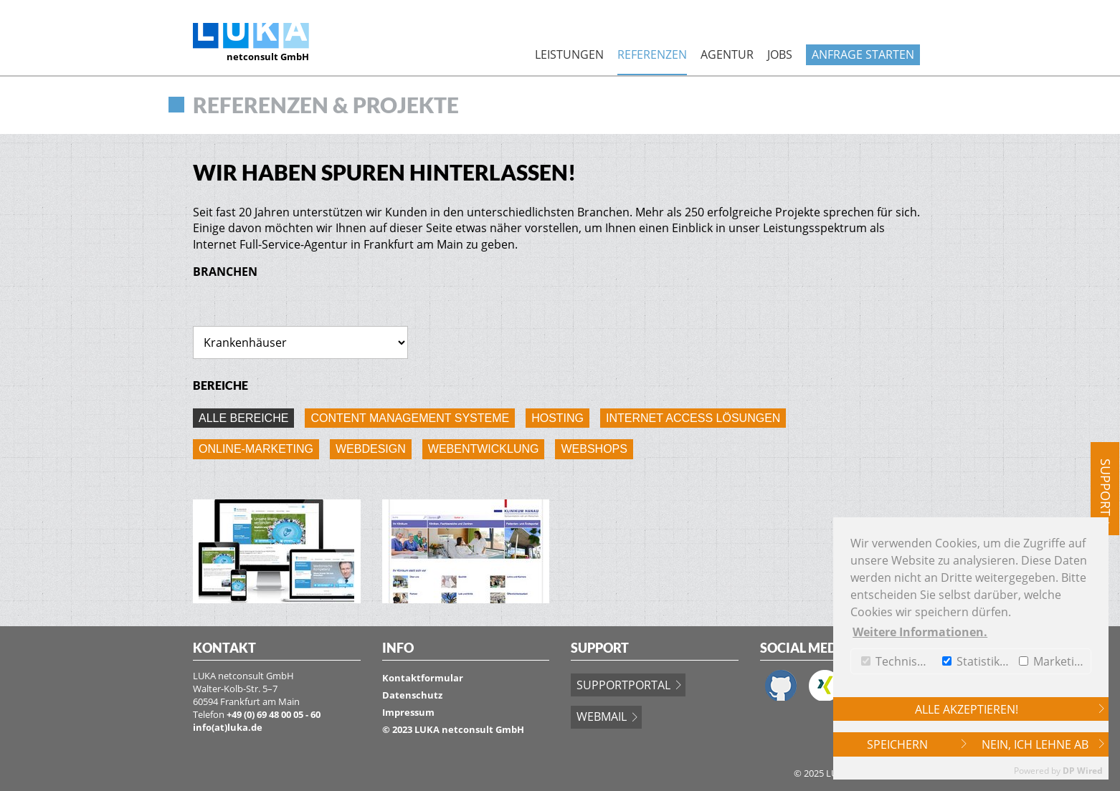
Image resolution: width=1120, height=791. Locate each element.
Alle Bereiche (243, 418)
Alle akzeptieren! (966, 709)
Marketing (1053, 661)
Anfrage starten (863, 54)
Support (1105, 487)
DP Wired (1083, 770)
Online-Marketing (256, 449)
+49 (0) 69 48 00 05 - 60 (274, 714)
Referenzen (652, 54)
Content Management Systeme (409, 418)
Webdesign (371, 449)
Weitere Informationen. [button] (920, 632)
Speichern (897, 744)
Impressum (408, 712)
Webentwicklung (483, 449)
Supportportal (623, 685)
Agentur (727, 54)
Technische (898, 661)
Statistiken (977, 661)
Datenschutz (412, 695)
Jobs (779, 54)
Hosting (557, 418)
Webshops (594, 449)
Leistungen (569, 54)
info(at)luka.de (227, 727)
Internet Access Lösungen (693, 418)
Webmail (601, 716)
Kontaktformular (422, 677)
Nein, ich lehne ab (1035, 744)
